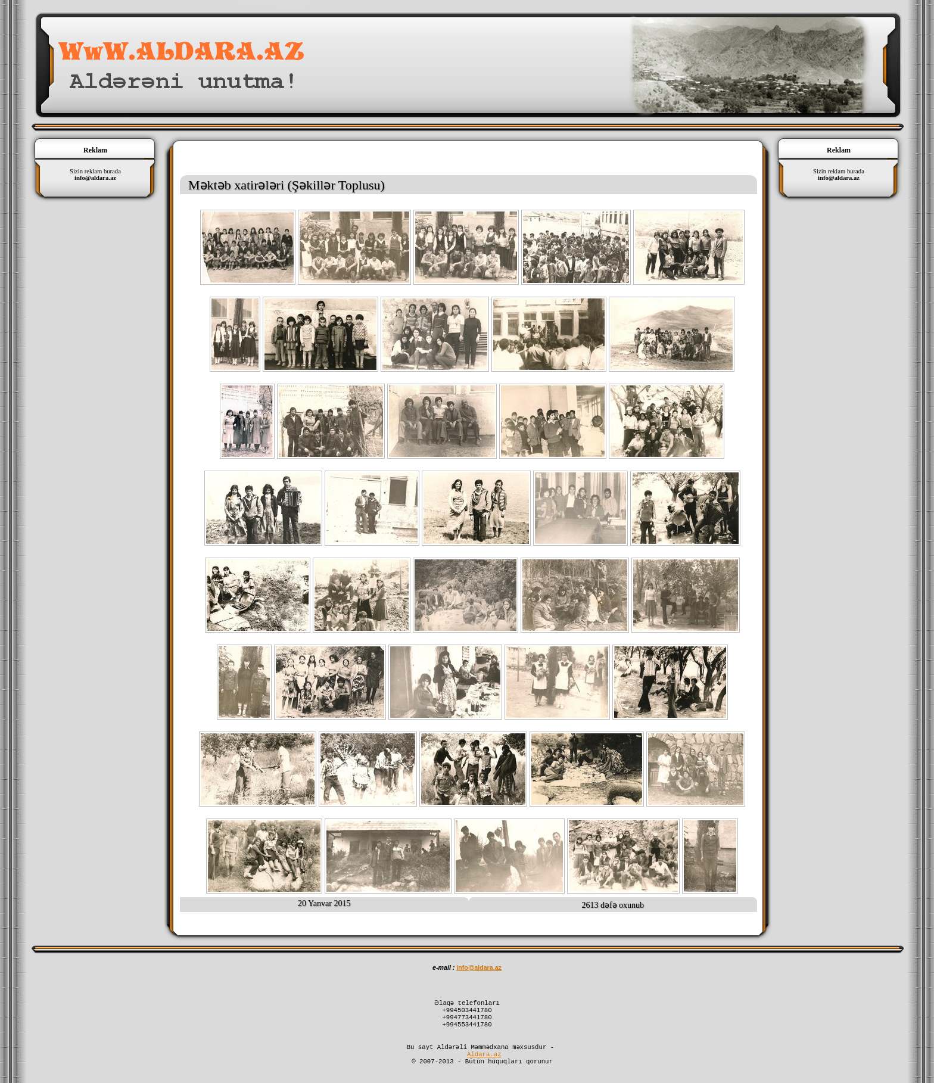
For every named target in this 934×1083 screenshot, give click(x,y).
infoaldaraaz (479, 967)
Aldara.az (484, 1063)
